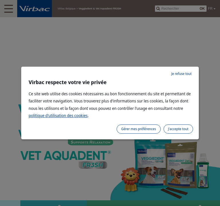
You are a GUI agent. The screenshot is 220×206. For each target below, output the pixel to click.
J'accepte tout (178, 128)
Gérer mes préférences (138, 128)
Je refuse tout (181, 73)
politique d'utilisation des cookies (58, 115)
